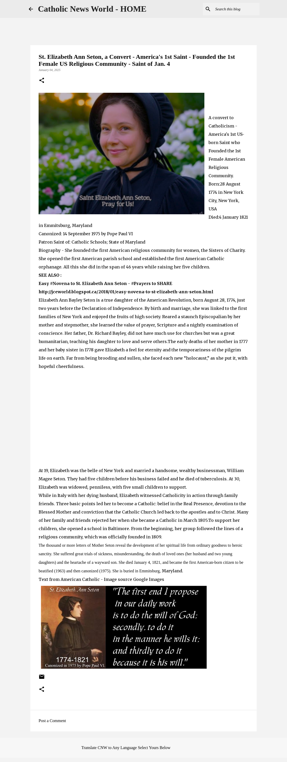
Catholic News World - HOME (92, 8)
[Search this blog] (232, 9)
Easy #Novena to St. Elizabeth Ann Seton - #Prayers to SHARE (105, 283)
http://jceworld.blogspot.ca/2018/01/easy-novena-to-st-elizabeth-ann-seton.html (126, 291)
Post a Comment (52, 720)
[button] (42, 80)
